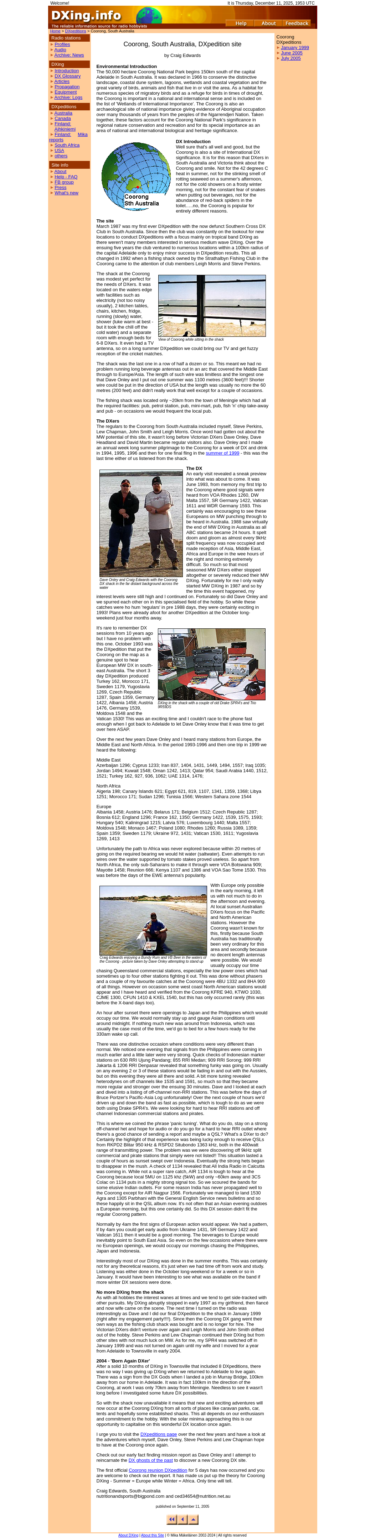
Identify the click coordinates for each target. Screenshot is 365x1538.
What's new (66, 192)
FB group (64, 182)
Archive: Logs (68, 97)
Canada (63, 118)
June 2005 (292, 53)
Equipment (66, 92)
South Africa (67, 145)
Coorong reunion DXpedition (158, 1470)
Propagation (67, 86)
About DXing (128, 1535)
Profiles (62, 44)
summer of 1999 (223, 453)
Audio (60, 49)
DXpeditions (75, 31)
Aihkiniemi (65, 129)
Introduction (67, 70)
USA (59, 150)
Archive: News (69, 55)
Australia (63, 113)
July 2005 (291, 58)
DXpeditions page (158, 1434)
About (60, 171)
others (61, 155)
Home (55, 31)
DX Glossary (68, 76)
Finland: (63, 123)
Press (60, 187)
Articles (62, 81)
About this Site (152, 1535)
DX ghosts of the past (151, 1460)
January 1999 (295, 47)
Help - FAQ (66, 176)
